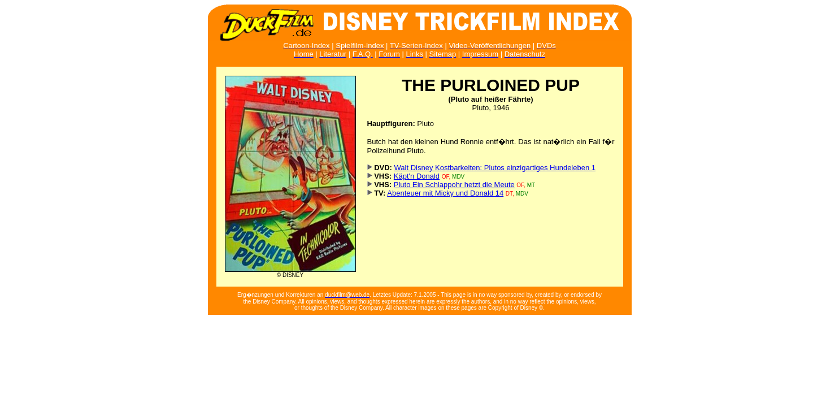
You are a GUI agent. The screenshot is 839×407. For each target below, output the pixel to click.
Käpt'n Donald (417, 176)
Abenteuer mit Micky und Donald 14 (445, 193)
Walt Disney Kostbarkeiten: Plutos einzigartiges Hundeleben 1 (495, 167)
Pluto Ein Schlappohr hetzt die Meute (454, 184)
